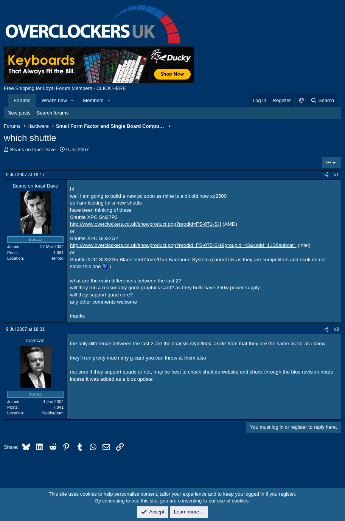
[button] (73, 100)
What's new (54, 100)
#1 (336, 174)
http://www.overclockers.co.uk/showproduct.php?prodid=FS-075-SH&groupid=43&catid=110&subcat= (183, 245)
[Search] (322, 100)
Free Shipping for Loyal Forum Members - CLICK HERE (65, 88)
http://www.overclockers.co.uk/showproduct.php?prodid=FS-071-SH (145, 224)
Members (93, 100)
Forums (22, 100)
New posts (19, 113)
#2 (336, 329)
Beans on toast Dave (33, 149)
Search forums (53, 113)
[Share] (326, 175)
